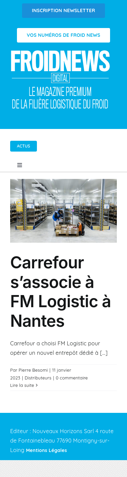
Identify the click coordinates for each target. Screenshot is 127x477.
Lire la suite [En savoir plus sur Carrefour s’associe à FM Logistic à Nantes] (22, 385)
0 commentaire (72, 377)
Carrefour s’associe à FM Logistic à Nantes (60, 292)
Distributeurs (38, 377)
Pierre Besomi (33, 370)
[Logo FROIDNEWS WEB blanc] (61, 52)
